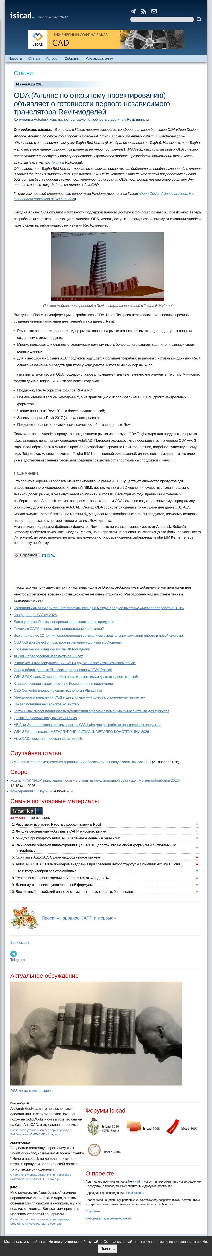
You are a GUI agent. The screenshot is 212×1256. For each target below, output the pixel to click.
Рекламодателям (99, 58)
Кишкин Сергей (19, 1103)
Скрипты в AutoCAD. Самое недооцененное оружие (58, 857)
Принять (108, 1249)
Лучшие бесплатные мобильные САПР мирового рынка (61, 831)
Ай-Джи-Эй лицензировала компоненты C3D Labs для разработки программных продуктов (87, 725)
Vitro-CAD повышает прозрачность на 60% (48, 739)
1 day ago (53, 1134)
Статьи (34, 58)
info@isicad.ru (135, 1193)
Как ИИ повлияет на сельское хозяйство (46, 704)
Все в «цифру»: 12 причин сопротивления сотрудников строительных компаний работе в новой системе (98, 635)
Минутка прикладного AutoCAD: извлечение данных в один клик (68, 838)
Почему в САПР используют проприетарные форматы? (59, 629)
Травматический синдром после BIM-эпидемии (52, 649)
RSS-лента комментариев (31, 1091)
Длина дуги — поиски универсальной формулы (54, 885)
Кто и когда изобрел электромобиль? (46, 871)
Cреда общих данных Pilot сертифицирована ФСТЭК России (63, 670)
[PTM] (13, 1187)
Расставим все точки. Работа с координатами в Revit (58, 824)
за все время (41, 818)
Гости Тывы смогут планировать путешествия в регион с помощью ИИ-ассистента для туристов (91, 711)
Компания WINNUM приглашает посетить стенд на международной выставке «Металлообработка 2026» (99, 608)
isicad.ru (138, 1181)
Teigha (56, 162)
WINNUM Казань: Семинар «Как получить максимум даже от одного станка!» (76, 677)
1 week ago (54, 1223)
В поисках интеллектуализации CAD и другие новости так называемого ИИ (75, 663)
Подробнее (92, 1211)
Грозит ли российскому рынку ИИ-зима (45, 718)
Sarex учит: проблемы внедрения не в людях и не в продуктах (64, 622)
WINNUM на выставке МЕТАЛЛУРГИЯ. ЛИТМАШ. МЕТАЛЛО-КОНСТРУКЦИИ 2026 (81, 732)
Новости (15, 58)
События (71, 58)
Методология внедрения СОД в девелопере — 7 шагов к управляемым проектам (79, 697)
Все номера (19, 943)
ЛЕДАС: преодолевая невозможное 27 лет (48, 656)
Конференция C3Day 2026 (35, 615)
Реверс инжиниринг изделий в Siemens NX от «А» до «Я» (62, 878)
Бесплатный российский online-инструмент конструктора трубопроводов (74, 892)
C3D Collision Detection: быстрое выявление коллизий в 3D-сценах (68, 642)
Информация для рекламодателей (108, 1218)
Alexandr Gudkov (20, 1142)
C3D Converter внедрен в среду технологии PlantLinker (58, 690)
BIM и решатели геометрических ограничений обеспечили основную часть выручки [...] (80, 762)
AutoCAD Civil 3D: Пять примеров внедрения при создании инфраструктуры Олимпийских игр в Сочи (98, 864)
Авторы (52, 58)
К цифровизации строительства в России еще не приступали (63, 684)
